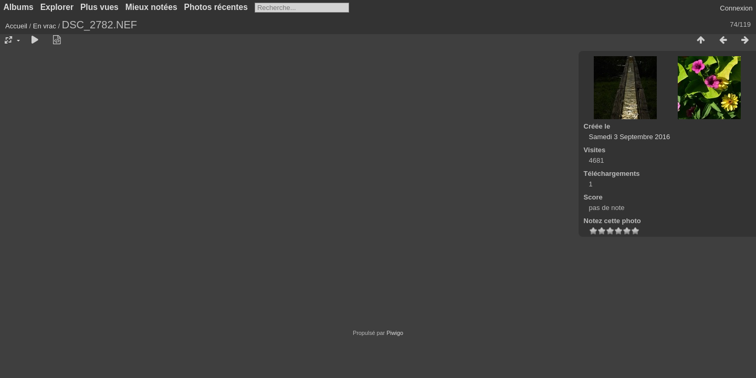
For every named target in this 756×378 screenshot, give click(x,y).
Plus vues (99, 7)
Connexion (736, 8)
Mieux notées (151, 7)
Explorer (57, 7)
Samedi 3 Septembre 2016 (629, 137)
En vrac (44, 26)
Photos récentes (216, 7)
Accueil (16, 26)
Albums (19, 7)
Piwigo (394, 333)
